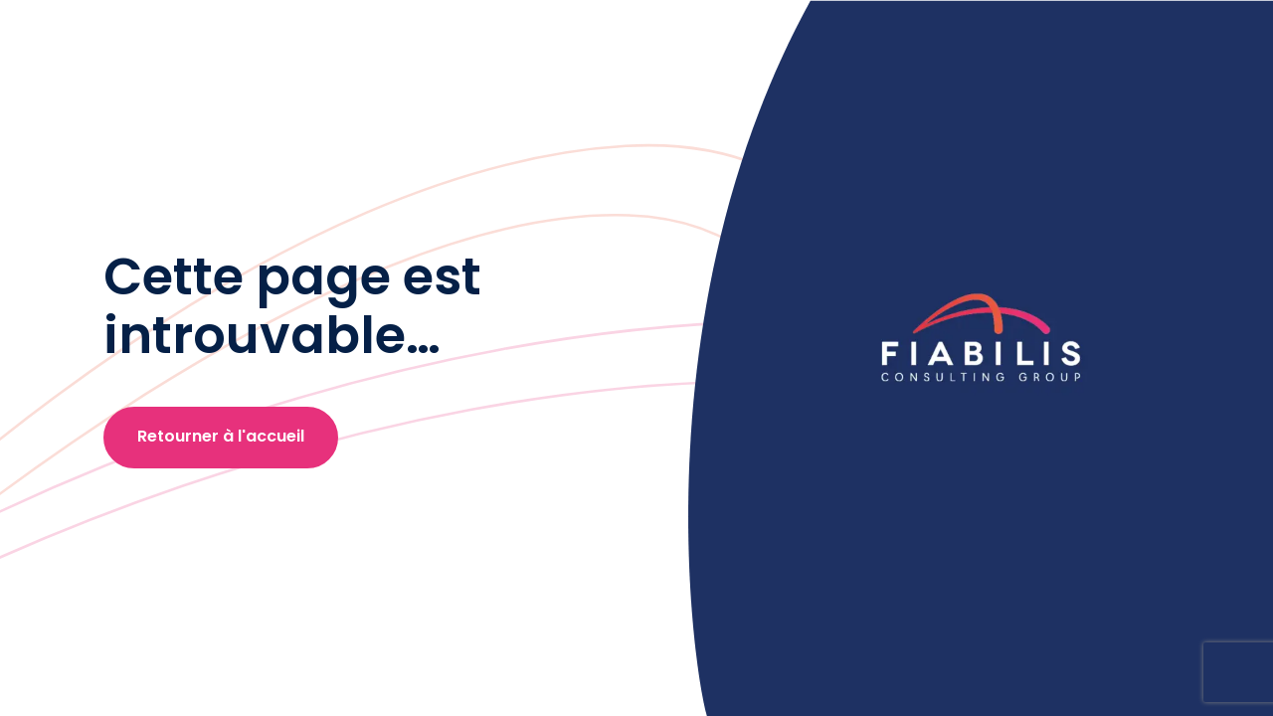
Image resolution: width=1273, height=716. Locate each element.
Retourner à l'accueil (220, 436)
